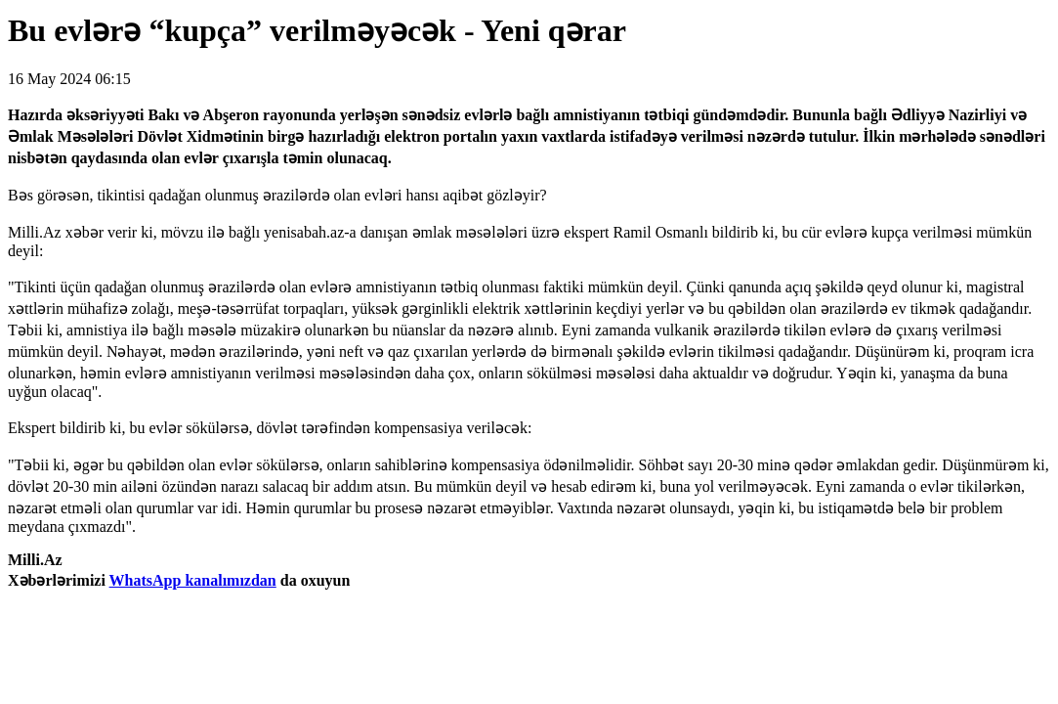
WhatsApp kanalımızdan (192, 580)
